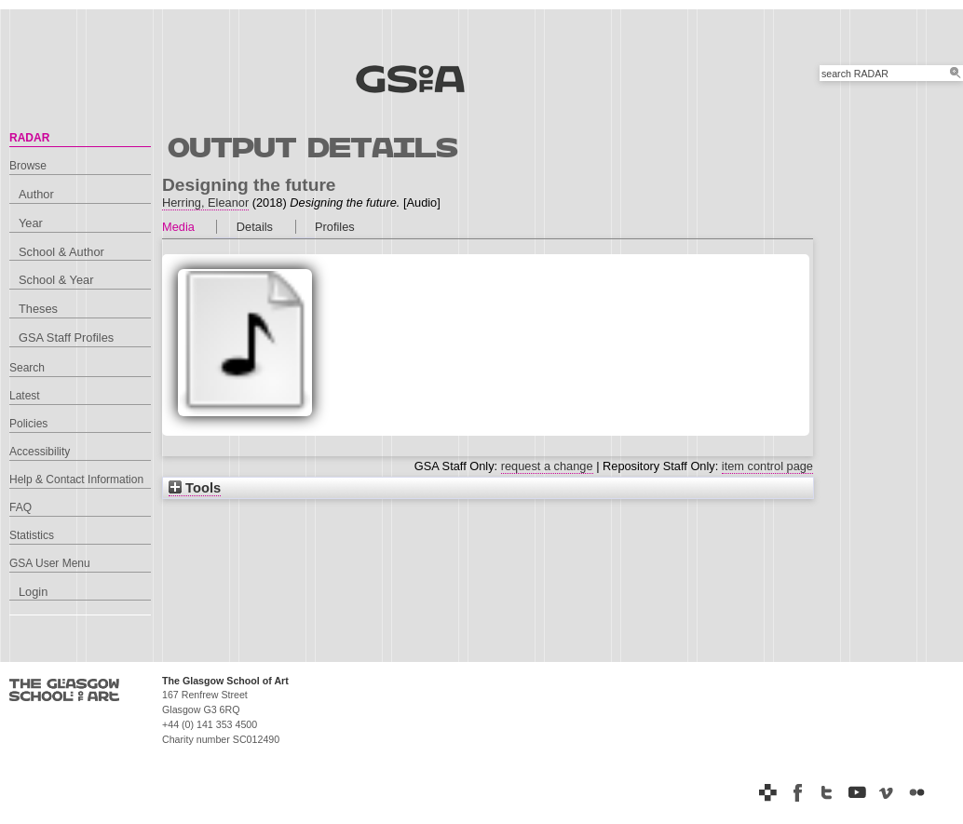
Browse (28, 165)
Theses (38, 309)
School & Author (61, 252)
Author (36, 194)
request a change (547, 466)
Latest (24, 395)
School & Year (56, 280)
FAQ (20, 507)
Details (255, 227)
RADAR (29, 137)
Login (33, 592)
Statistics (31, 535)
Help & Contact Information (76, 479)
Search (27, 367)
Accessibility (39, 451)
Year (31, 223)
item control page (767, 466)
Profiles (335, 227)
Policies (28, 423)
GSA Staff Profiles (66, 337)
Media (178, 227)
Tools (195, 487)
